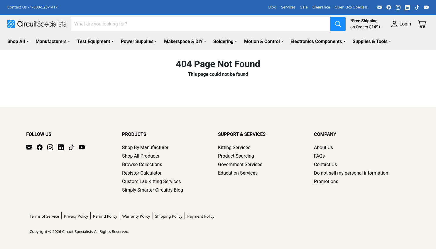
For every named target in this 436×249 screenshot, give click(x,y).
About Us (323, 147)
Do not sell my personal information (351, 173)
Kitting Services (234, 147)
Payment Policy (200, 216)
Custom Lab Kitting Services (151, 181)
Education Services (238, 173)
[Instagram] (398, 7)
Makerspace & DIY (183, 41)
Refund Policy (105, 216)
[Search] (201, 24)
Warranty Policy (136, 216)
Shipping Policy (168, 216)
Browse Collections (142, 164)
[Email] (379, 7)
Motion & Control (262, 41)
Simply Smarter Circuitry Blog (152, 190)
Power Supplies (137, 41)
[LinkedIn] (407, 7)
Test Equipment (93, 41)
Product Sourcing (236, 156)
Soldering (223, 41)
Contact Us (325, 164)
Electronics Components (316, 41)
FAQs (319, 156)
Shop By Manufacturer (145, 147)
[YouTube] (426, 7)
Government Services (240, 164)
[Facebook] (388, 7)
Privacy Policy (76, 216)
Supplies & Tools (370, 41)
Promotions (326, 181)
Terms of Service (44, 216)
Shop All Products (140, 156)
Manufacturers (51, 41)
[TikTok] (417, 7)
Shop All (16, 41)
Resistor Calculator (142, 173)
